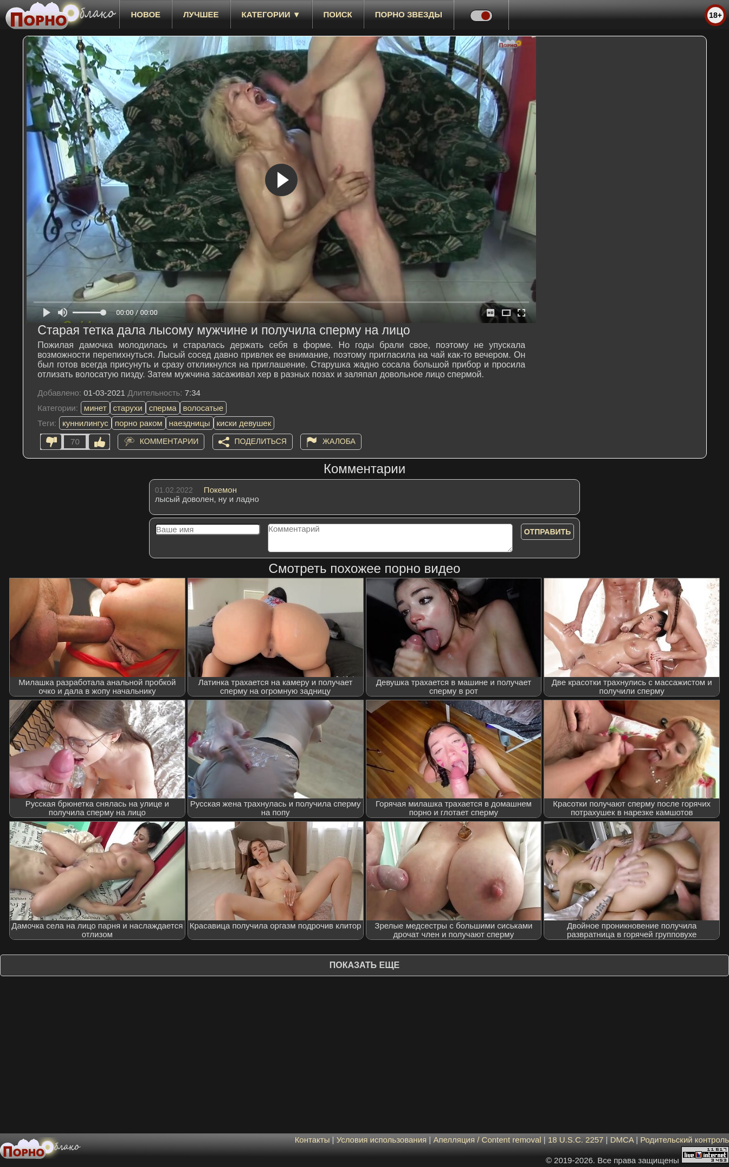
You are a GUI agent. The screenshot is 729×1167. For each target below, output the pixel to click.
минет (95, 407)
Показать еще (364, 965)
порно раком (139, 423)
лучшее (200, 14)
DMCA (622, 1139)
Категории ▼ (271, 14)
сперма (163, 407)
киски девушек (244, 423)
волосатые (203, 407)
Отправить (547, 531)
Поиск (338, 14)
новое (145, 14)
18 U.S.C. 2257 (576, 1139)
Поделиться (261, 441)
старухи (128, 407)
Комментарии (169, 441)
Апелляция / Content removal (487, 1139)
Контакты (312, 1139)
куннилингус (85, 423)
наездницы (189, 423)
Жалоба (339, 441)
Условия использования (382, 1139)
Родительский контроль (684, 1139)
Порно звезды (408, 14)
